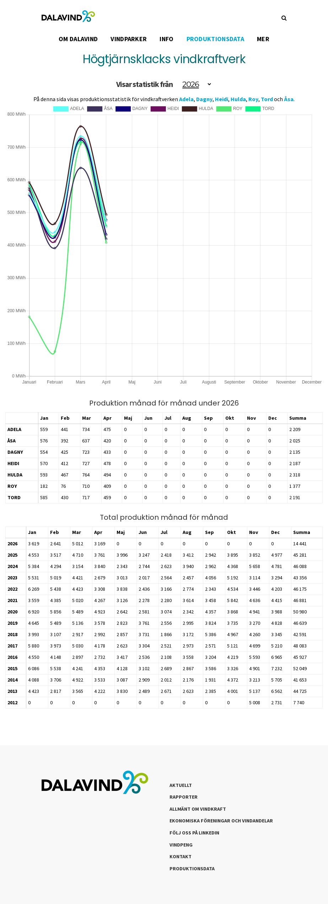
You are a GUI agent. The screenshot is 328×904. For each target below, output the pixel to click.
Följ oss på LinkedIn (194, 832)
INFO (166, 39)
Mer (263, 39)
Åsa (289, 99)
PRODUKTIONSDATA (215, 39)
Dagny (204, 99)
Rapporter (184, 797)
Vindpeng (181, 845)
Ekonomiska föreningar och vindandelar (221, 820)
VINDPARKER (129, 39)
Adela (186, 99)
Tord (267, 99)
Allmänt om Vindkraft (198, 809)
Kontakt (181, 856)
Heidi (221, 99)
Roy (253, 99)
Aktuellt (181, 785)
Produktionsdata (192, 868)
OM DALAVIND (78, 39)
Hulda (238, 99)
